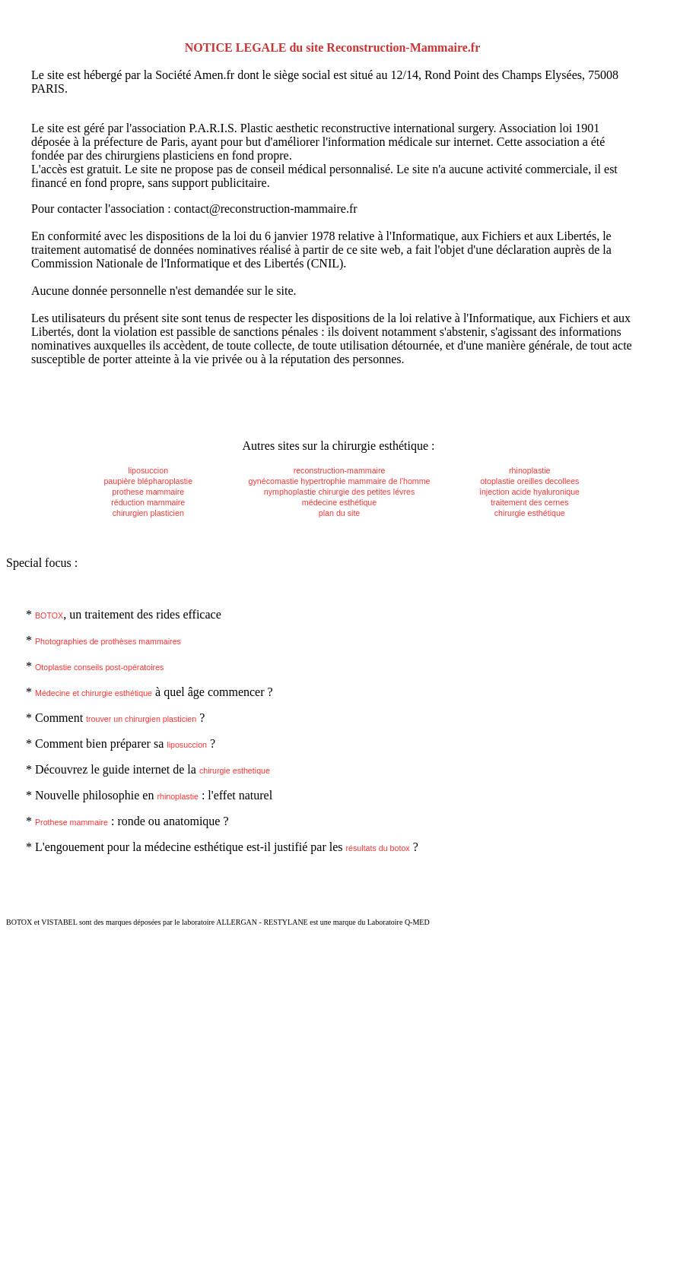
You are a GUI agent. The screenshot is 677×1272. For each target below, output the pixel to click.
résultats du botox (378, 848)
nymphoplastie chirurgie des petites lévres (339, 491)
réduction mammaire (148, 502)
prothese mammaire (148, 491)
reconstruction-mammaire (340, 470)
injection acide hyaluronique (530, 491)
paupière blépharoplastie (147, 481)
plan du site (340, 512)
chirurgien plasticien (148, 512)
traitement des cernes (529, 502)
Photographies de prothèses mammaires (108, 641)
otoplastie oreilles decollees (529, 481)
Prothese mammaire (71, 822)
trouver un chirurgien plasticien (141, 718)
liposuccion (148, 470)
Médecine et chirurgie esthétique (93, 693)
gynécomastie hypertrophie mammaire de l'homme (340, 481)
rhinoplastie (530, 470)
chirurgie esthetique (234, 770)
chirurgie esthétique (529, 512)
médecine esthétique (339, 502)
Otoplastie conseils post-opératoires (99, 667)
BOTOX (49, 615)
